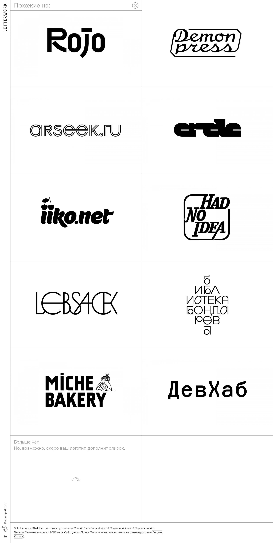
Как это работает (5, 513)
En (5, 536)
